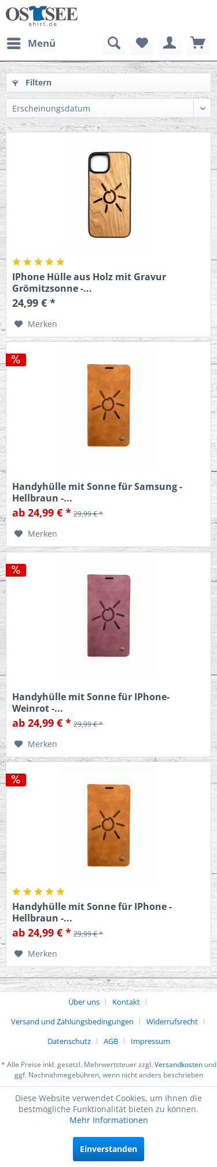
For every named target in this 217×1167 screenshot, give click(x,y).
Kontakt (126, 1002)
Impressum (150, 1041)
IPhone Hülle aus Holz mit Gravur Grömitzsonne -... (89, 282)
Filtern (32, 82)
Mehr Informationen (108, 1119)
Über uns (84, 1002)
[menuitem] (30, 43)
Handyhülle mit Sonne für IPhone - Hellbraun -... (92, 912)
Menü (31, 42)
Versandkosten (179, 1064)
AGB (111, 1041)
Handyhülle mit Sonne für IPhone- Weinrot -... (91, 702)
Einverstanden (108, 1148)
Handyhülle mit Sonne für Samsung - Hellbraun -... (97, 492)
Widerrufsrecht (172, 1021)
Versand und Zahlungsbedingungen (72, 1021)
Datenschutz (69, 1041)
